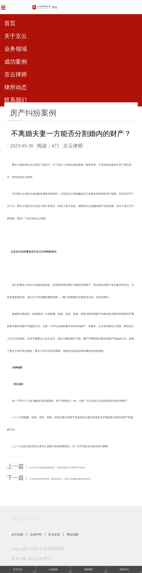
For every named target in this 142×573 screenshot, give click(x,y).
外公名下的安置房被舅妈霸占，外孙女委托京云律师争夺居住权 (57, 468)
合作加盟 (19, 534)
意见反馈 (66, 534)
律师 (23, 251)
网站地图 (90, 534)
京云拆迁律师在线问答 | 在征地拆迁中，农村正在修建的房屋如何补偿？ (61, 479)
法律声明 (43, 534)
